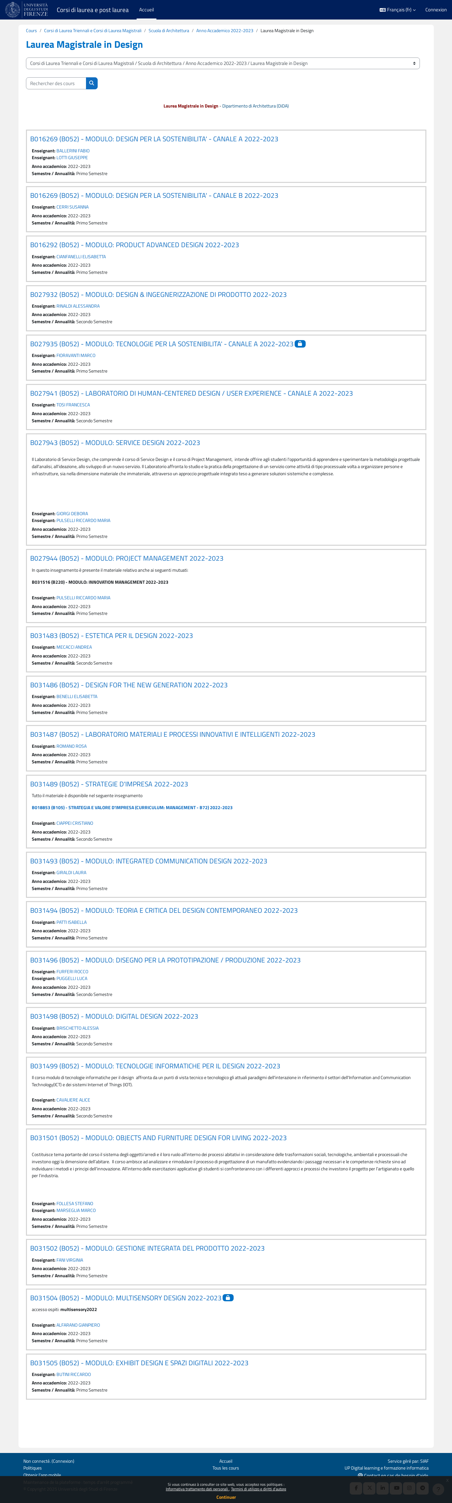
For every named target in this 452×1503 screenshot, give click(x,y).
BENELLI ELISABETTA (79, 714)
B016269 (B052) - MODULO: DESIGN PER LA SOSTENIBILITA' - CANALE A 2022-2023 (154, 139)
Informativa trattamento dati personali (197, 1489)
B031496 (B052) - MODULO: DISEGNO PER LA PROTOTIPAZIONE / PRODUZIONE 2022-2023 (165, 982)
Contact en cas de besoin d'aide (393, 1475)
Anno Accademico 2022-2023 (237, 30)
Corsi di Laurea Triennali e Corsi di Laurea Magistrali (97, 30)
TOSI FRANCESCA (75, 410)
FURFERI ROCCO (74, 994)
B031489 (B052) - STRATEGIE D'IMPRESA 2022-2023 (109, 803)
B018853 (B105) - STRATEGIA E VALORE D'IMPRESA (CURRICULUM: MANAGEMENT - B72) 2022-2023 (136, 827)
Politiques (33, 1467)
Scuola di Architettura (178, 30)
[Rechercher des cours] (56, 84)
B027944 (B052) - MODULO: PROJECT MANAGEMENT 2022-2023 (127, 573)
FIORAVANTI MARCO (78, 359)
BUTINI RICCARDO (76, 1404)
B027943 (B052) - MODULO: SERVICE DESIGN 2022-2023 (115, 448)
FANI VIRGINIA (72, 1288)
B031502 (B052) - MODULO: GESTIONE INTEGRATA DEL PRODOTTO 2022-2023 (147, 1276)
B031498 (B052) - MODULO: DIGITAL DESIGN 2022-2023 (114, 1039)
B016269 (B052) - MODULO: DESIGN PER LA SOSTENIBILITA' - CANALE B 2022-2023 (154, 197)
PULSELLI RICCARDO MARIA (86, 535)
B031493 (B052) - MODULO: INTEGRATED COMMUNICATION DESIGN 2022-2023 (148, 881)
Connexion (436, 9)
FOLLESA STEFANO (76, 1230)
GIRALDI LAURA (73, 893)
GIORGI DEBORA (74, 528)
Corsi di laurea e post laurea (93, 9)
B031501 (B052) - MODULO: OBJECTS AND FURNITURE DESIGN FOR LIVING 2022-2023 (158, 1163)
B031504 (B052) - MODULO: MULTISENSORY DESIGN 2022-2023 (126, 1326)
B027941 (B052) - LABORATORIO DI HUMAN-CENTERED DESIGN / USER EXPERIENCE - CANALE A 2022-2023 (191, 398)
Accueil (226, 1460)
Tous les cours (226, 1467)
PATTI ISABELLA (73, 943)
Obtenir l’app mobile (43, 1474)
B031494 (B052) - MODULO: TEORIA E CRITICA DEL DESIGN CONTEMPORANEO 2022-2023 (164, 931)
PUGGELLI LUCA (73, 1001)
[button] (397, 10)
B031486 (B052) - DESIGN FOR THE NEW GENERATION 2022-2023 (129, 702)
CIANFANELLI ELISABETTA (83, 259)
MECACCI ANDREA (76, 664)
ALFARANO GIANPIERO (80, 1353)
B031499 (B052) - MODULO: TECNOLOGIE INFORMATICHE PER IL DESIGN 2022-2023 (155, 1090)
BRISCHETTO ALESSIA (79, 1051)
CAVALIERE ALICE (75, 1124)
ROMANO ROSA (73, 764)
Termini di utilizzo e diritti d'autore (258, 1489)
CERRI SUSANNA (74, 208)
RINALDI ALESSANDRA (80, 309)
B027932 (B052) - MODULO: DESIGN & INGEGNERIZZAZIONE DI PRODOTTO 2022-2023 (158, 297)
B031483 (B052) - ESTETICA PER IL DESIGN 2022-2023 (111, 652)
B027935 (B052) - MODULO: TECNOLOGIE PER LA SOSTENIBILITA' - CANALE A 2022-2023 (162, 347)
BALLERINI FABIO (75, 151)
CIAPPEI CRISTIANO (77, 843)
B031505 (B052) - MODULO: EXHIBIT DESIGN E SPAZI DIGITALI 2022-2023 (139, 1392)
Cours (32, 30)
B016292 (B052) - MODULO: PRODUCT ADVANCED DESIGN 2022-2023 (134, 247)
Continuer (226, 1497)
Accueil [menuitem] (146, 9)
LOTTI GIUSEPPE (74, 158)
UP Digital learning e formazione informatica (383, 1467)
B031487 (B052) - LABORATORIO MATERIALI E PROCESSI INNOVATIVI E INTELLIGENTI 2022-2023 (172, 752)
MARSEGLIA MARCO (78, 1237)
